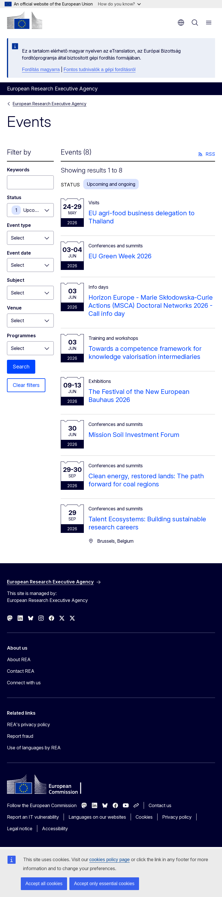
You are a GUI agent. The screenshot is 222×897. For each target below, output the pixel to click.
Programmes (21, 335)
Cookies (144, 817)
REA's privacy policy (28, 724)
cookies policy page (109, 859)
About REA (19, 659)
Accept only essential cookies (104, 883)
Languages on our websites (97, 817)
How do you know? (119, 3)
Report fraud (20, 736)
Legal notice (19, 828)
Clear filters (26, 385)
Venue (14, 308)
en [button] (180, 22)
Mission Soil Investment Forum (133, 434)
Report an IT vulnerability (33, 817)
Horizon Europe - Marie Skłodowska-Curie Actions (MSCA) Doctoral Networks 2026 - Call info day (150, 305)
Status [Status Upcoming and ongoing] (14, 197)
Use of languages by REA (34, 747)
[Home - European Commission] (24, 20)
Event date (19, 253)
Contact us (160, 805)
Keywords (18, 170)
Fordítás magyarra (41, 69)
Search (21, 367)
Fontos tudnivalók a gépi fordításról (100, 69)
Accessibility (55, 828)
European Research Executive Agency (49, 103)
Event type (19, 225)
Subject (15, 280)
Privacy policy (177, 817)
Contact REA (20, 671)
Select (17, 238)
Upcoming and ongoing (38, 210)
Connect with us (24, 682)
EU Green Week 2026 (119, 256)
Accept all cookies (43, 883)
